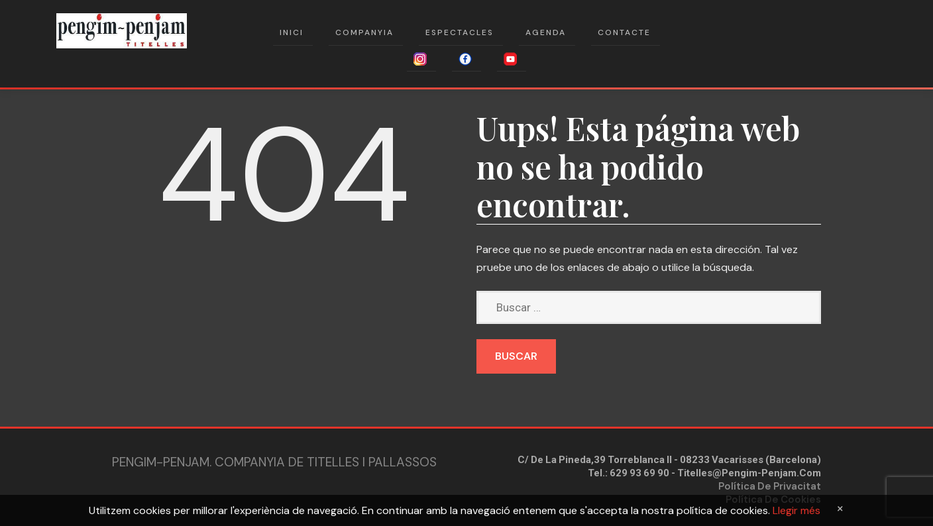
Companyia (364, 32)
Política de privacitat (769, 486)
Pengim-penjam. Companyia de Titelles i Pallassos (274, 462)
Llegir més (796, 510)
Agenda (545, 32)
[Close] (840, 508)
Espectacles (459, 32)
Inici (291, 32)
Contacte (624, 32)
